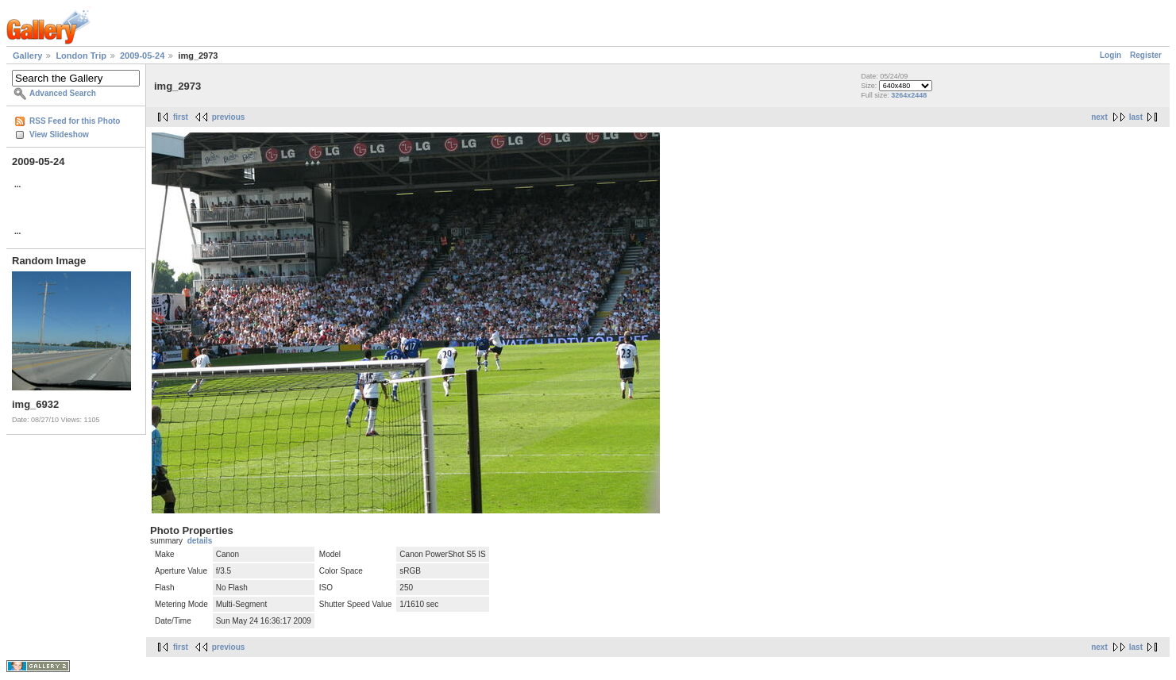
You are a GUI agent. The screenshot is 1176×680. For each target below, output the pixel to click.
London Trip (81, 55)
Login (1110, 55)
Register (1146, 55)
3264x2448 (909, 95)
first (180, 117)
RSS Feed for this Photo (74, 121)
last (1136, 117)
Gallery (27, 55)
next (1099, 117)
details (200, 540)
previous (228, 117)
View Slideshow (59, 134)
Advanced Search (62, 93)
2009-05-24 (142, 55)
